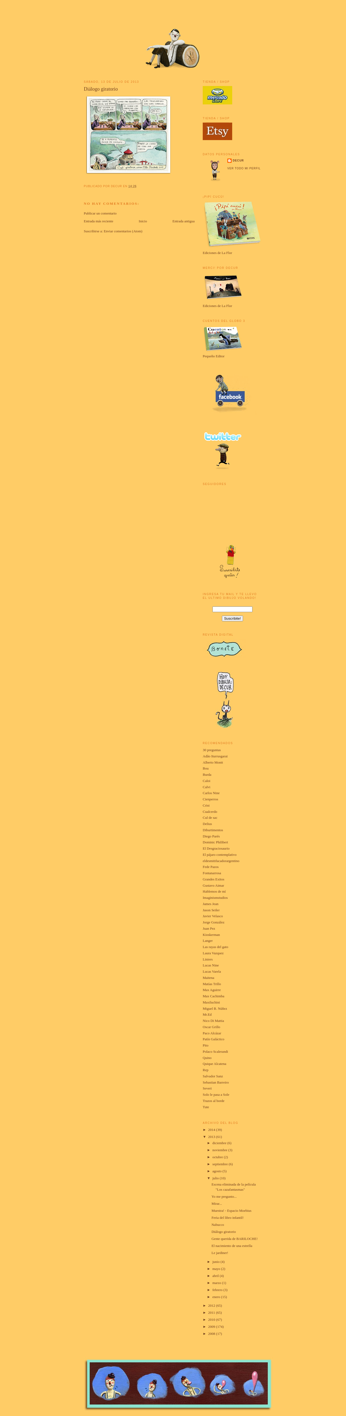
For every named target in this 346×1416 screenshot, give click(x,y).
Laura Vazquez (213, 953)
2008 (212, 1334)
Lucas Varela (212, 971)
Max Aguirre (212, 990)
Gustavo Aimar (213, 885)
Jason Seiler (211, 910)
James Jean (210, 904)
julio (216, 1178)
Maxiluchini (211, 1002)
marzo (217, 1283)
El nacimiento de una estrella (231, 1246)
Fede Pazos (211, 867)
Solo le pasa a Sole (216, 1094)
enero (216, 1297)
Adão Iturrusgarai (215, 756)
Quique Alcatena (214, 1064)
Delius (207, 824)
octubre (218, 1157)
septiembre (220, 1164)
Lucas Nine (211, 965)
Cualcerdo (210, 812)
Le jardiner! (219, 1253)
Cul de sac (210, 818)
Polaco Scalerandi (215, 1051)
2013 (212, 1137)
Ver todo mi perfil (244, 168)
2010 (212, 1320)
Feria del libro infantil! (227, 1218)
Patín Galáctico (213, 1039)
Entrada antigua (183, 221)
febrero (218, 1290)
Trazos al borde (213, 1101)
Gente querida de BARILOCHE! (234, 1239)
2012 (212, 1305)
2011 (212, 1313)
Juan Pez (209, 928)
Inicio (143, 221)
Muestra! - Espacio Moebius (231, 1211)
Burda (207, 775)
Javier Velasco (213, 916)
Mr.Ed (207, 1014)
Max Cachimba (213, 996)
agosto (217, 1171)
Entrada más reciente (98, 221)
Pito (205, 1045)
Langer (208, 941)
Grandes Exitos (213, 879)
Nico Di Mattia (213, 1021)
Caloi (206, 781)
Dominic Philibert (215, 842)
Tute (206, 1107)
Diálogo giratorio (101, 89)
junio (216, 1262)
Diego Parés (211, 836)
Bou (206, 768)
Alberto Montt (213, 762)
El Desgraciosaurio (216, 848)
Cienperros (210, 799)
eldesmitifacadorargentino (221, 861)
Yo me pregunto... (224, 1196)
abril (216, 1276)
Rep (205, 1070)
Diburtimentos (213, 830)
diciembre (219, 1143)
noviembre (220, 1150)
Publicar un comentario (100, 213)
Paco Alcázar (212, 1033)
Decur (238, 160)
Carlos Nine (211, 793)
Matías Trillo (212, 984)
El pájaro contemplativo (220, 855)
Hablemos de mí (214, 891)
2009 (212, 1327)
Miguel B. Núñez (215, 1008)
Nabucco (217, 1225)
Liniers (208, 959)
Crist (206, 805)
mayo (216, 1269)
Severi (207, 1088)
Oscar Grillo (211, 1027)
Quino (207, 1058)
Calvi (206, 787)
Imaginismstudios (215, 898)
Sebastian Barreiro (216, 1082)
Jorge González (213, 922)
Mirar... (216, 1204)
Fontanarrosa (212, 873)
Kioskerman (211, 935)
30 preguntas (212, 750)
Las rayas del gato (215, 947)
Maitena (208, 978)
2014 (212, 1130)
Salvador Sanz (213, 1076)
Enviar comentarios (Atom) (123, 231)
